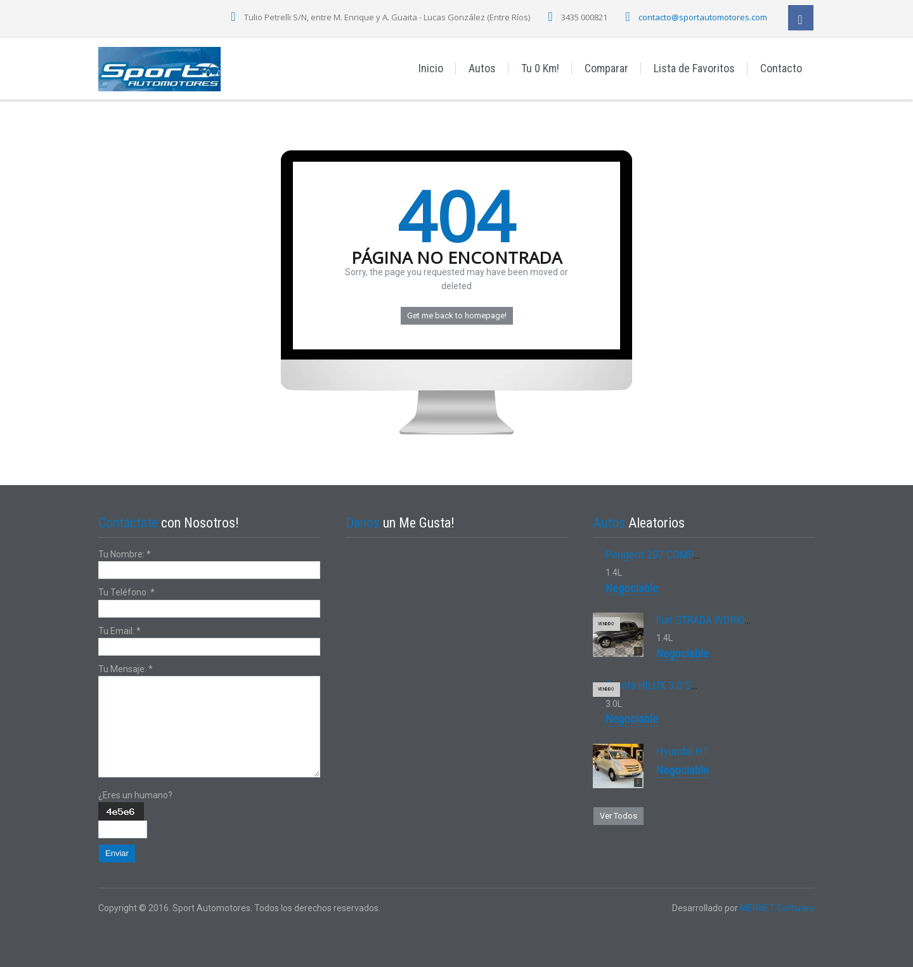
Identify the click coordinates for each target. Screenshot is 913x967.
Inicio (430, 68)
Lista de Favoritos (694, 68)
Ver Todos (618, 816)
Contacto (781, 68)
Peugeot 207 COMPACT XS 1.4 (674, 554)
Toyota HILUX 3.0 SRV (654, 685)
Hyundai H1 (682, 751)
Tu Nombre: (124, 554)
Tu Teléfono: (126, 592)
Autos (482, 68)
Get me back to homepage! (457, 315)
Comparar (606, 68)
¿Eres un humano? (135, 795)
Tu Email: (119, 631)
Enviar (117, 853)
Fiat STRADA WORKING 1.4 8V (722, 619)
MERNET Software (777, 908)
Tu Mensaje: (125, 669)
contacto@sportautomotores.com (702, 17)
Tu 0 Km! (540, 68)
